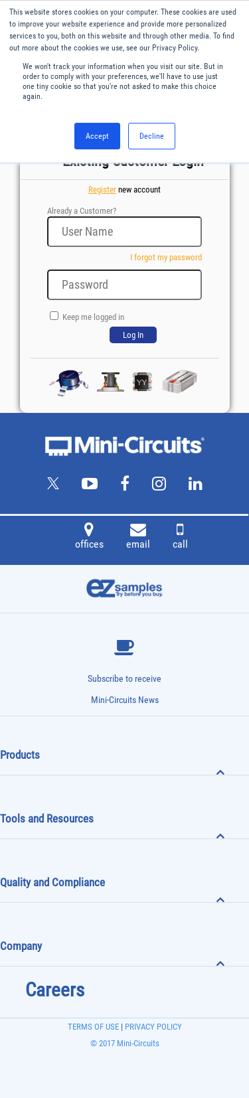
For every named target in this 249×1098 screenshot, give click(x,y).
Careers (54, 990)
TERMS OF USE (93, 1027)
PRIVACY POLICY (152, 1027)
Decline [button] (151, 136)
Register (102, 190)
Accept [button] (97, 136)
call (180, 537)
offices (89, 537)
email (138, 537)
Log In (133, 335)
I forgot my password (166, 257)
